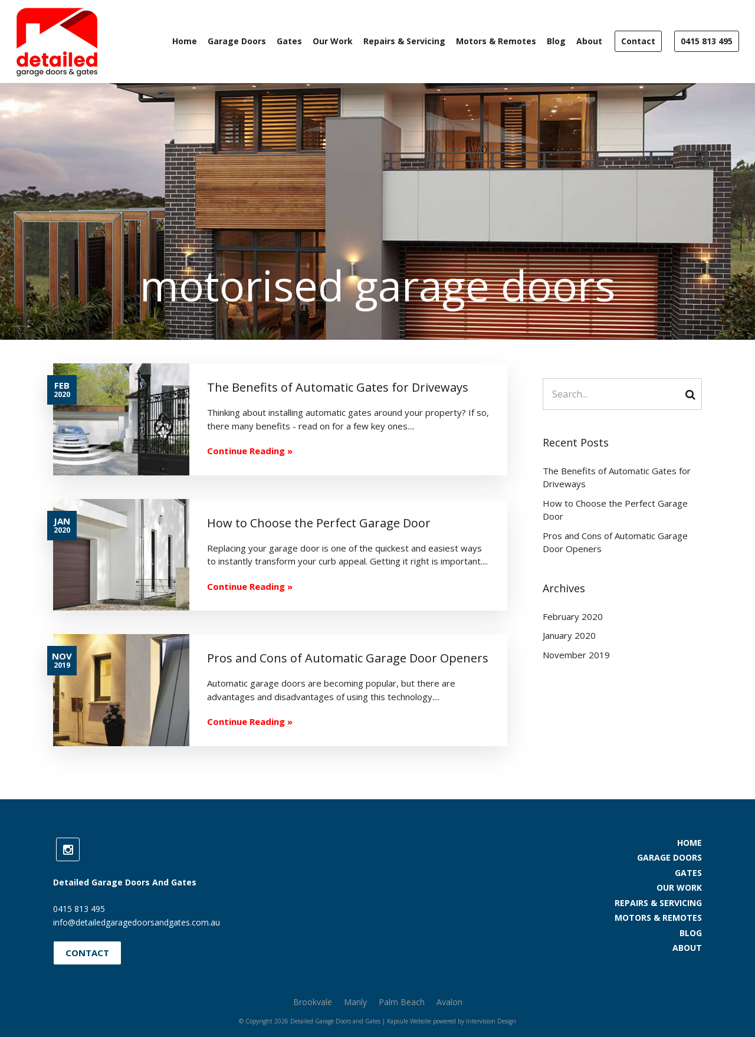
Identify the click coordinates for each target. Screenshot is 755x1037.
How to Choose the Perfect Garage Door (615, 510)
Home (184, 41)
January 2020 (569, 635)
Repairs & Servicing (404, 41)
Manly (355, 1002)
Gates (289, 41)
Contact (638, 41)
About (589, 41)
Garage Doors (237, 41)
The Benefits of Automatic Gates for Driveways (617, 477)
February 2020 (573, 616)
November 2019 (576, 655)
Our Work (333, 41)
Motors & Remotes (496, 41)
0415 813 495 (707, 41)
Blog (556, 41)
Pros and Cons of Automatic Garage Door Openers (615, 542)
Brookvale (312, 1002)
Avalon (449, 1002)
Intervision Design (491, 1021)
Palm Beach (402, 1002)
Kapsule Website (409, 1021)
